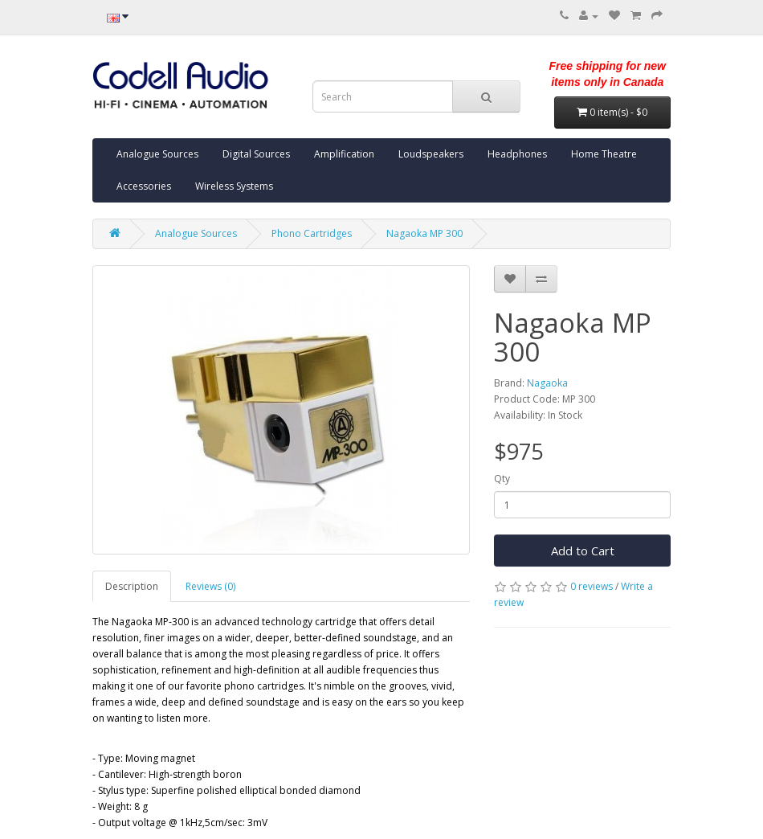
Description (131, 586)
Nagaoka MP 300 (424, 233)
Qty (502, 478)
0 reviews (591, 586)
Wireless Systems (234, 186)
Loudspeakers (430, 154)
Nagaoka (547, 383)
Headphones (517, 154)
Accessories (143, 186)
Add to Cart (582, 550)
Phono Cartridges (311, 233)
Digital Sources (256, 154)
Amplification (344, 154)
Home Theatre (604, 154)
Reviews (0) (210, 586)
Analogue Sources (157, 154)
